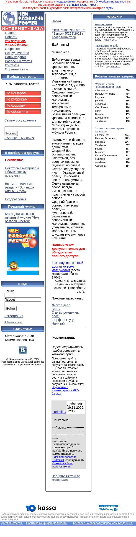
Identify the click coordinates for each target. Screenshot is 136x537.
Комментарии (103, 24)
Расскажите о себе (106, 45)
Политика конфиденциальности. (46, 523)
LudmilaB (59, 412)
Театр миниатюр (64, 37)
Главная (11, 33)
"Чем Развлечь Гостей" (68, 30)
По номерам (16, 93)
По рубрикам (17, 99)
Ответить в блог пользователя (62, 465)
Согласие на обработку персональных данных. (103, 523)
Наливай (58, 323)
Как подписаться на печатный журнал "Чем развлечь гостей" (23, 243)
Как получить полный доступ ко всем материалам (67, 266)
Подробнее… (110, 40)
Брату (56, 309)
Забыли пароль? (13, 322)
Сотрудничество (17, 53)
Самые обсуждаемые (20, 120)
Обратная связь (16, 69)
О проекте (12, 49)
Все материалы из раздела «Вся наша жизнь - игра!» (19, 187)
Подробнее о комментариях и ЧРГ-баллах (65, 390)
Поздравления (15, 199)
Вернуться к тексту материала (66, 478)
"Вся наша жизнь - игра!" (81, 4)
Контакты (12, 65)
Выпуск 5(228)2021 (67, 33)
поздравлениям (65, 1)
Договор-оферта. (12, 523)
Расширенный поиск (20, 138)
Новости (11, 37)
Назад (56, 21)
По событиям (17, 112)
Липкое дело (61, 305)
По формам (16, 105)
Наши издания (15, 57)
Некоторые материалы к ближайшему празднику (22, 171)
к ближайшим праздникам (110, 1)
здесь (109, 8)
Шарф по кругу (63, 320)
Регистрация (14, 316)
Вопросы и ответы (18, 61)
